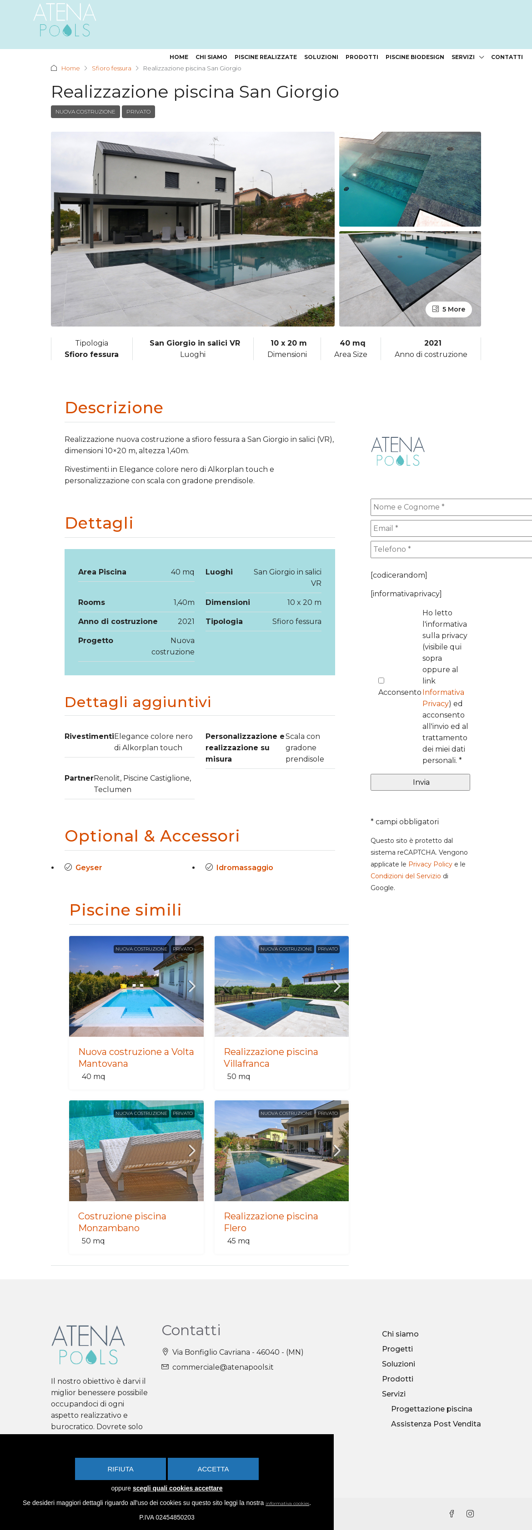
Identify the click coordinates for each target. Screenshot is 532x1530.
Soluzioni (321, 57)
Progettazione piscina (431, 1409)
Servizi (463, 57)
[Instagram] (472, 1514)
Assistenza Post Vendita (436, 1424)
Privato (138, 111)
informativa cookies (296, 1503)
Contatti (507, 57)
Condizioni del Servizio (406, 876)
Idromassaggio (244, 867)
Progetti (397, 1349)
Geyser (88, 867)
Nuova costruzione (85, 111)
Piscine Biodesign (415, 57)
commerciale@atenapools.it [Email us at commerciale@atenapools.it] (223, 1367)
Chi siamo (211, 57)
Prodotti (362, 57)
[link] (136, 986)
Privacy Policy (430, 864)
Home (179, 57)
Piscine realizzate (266, 57)
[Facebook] (453, 1514)
